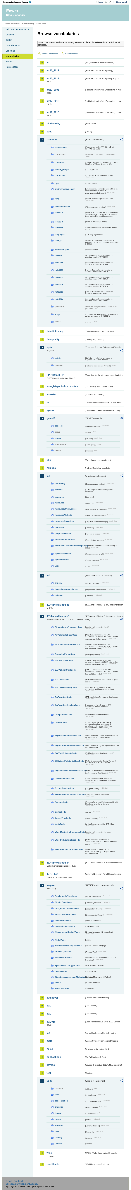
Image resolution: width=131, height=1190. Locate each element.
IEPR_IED (52, 874)
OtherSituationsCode (64, 778)
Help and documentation (17, 29)
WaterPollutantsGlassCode (67, 840)
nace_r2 (58, 240)
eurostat (51, 394)
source (58, 438)
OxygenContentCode (64, 788)
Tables (9, 40)
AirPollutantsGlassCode (66, 635)
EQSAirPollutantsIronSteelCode (69, 745)
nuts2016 (59, 284)
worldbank (53, 1164)
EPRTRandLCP (55, 375)
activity (58, 358)
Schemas (10, 51)
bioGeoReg (60, 483)
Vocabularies (12, 56)
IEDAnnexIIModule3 (58, 616)
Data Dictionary (28, 24)
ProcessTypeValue (63, 951)
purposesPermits (63, 533)
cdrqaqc (58, 490)
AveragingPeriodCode (65, 654)
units (57, 566)
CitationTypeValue (63, 902)
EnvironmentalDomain (65, 914)
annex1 (58, 583)
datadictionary (55, 331)
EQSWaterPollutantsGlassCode (69, 761)
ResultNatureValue (63, 957)
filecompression (62, 206)
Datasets (10, 34)
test (49, 1073)
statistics (59, 1125)
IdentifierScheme (63, 920)
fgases (50, 410)
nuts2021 (59, 292)
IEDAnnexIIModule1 (58, 605)
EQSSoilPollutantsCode (66, 753)
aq (48, 62)
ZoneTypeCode (62, 988)
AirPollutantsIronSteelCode (67, 644)
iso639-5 (59, 227)
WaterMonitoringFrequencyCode (70, 832)
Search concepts (71, 54)
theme (58, 983)
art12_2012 (53, 70)
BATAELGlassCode (64, 660)
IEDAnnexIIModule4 (58, 862)
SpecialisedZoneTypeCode (67, 965)
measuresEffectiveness (65, 509)
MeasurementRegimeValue (67, 932)
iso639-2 (59, 213)
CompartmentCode (63, 714)
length (58, 1113)
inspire (50, 885)
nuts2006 (59, 263)
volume (58, 1144)
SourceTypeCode (63, 818)
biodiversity (53, 123)
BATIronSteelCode (63, 697)
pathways (59, 527)
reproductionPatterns (65, 539)
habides (51, 468)
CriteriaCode (61, 722)
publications (54, 1057)
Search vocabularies (50, 54)
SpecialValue (61, 971)
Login (101, 2)
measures (59, 503)
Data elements (13, 45)
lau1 (49, 1005)
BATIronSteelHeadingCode (67, 705)
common (52, 139)
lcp (48, 1033)
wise (49, 1153)
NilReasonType (62, 249)
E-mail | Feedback (14, 1181)
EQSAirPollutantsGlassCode (68, 735)
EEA (18, 2)
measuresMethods (63, 515)
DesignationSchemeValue (67, 908)
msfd (49, 1041)
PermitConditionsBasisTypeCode (70, 794)
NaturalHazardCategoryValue (68, 946)
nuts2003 (59, 255)
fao (48, 402)
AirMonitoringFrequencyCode (68, 627)
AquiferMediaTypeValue (66, 896)
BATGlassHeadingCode (66, 687)
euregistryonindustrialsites (62, 386)
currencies (60, 175)
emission (59, 1107)
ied (48, 575)
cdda (49, 131)
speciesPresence (63, 553)
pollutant (59, 595)
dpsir (57, 183)
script (57, 314)
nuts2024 (59, 299)
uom (49, 1081)
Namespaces (12, 67)
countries (59, 162)
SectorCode (60, 812)
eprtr (49, 347)
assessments (61, 147)
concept (58, 426)
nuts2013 (59, 277)
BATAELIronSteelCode (65, 670)
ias (48, 476)
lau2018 (51, 1021)
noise (50, 1049)
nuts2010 (59, 270)
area (57, 1094)
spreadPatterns (62, 560)
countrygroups (62, 169)
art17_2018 (53, 112)
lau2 (49, 1013)
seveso (51, 1065)
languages (59, 235)
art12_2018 (53, 78)
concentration (61, 1101)
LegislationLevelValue (65, 926)
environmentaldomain (65, 189)
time (57, 1131)
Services (10, 61)
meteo (58, 1119)
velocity (58, 1137)
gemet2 (51, 418)
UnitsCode (60, 824)
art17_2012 (53, 101)
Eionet (17, 24)
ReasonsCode (61, 802)
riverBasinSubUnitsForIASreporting (70, 546)
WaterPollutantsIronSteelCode (69, 849)
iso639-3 (59, 222)
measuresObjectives (64, 521)
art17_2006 (53, 89)
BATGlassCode (62, 679)
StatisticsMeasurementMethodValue (70, 977)
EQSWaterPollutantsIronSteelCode (70, 771)
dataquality (53, 339)
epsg (57, 199)
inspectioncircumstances (66, 589)
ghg (49, 460)
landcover (52, 997)
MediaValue (60, 940)
